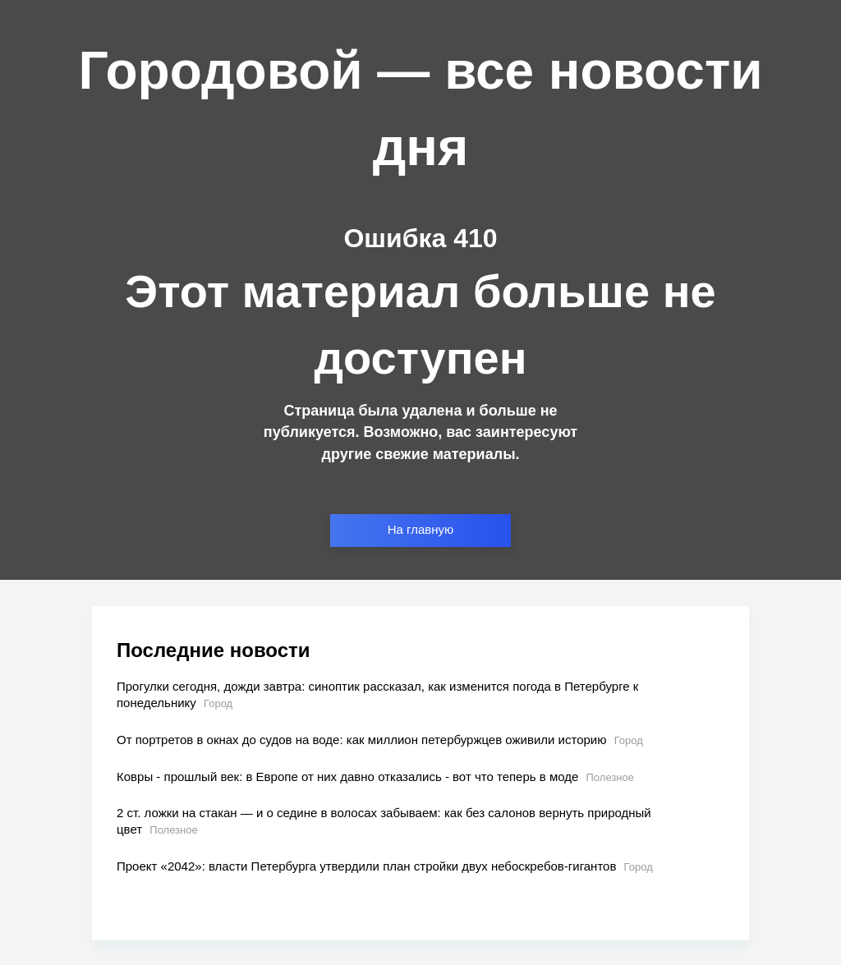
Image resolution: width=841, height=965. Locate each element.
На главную (421, 529)
